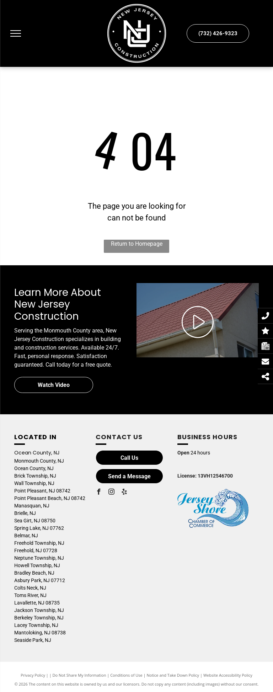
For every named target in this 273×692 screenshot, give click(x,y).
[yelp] (124, 492)
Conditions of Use (126, 675)
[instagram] (111, 492)
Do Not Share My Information (79, 675)
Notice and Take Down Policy (173, 675)
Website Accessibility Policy (227, 675)
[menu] (15, 33)
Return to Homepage (136, 243)
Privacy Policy (33, 675)
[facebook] (98, 492)
